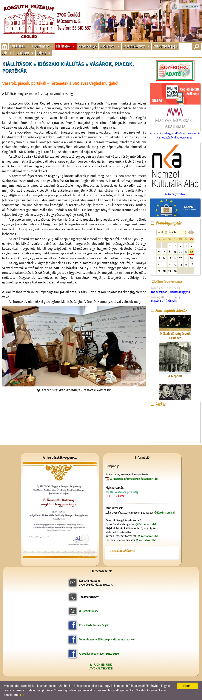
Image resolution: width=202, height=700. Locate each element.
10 (180, 251)
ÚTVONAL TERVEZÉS (101, 668)
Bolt (4, 53)
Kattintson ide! (166, 512)
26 (191, 264)
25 (186, 264)
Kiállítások (63, 46)
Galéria (41, 53)
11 (186, 251)
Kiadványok (107, 46)
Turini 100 (22, 53)
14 (164, 258)
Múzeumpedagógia (165, 46)
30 (175, 270)
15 (169, 258)
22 (169, 264)
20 (158, 264)
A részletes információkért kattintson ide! (134, 478)
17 (180, 258)
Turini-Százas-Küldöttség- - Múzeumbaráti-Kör (107, 639)
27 (158, 270)
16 (175, 258)
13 (158, 258)
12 (191, 251)
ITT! (22, 695)
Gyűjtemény (40, 46)
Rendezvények (87, 46)
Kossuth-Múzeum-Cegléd (94, 625)
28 (164, 270)
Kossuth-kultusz (134, 46)
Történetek (17, 46)
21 (164, 264)
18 (186, 258)
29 (169, 270)
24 (180, 264)
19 (191, 258)
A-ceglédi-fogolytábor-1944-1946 (99, 653)
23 (175, 264)
